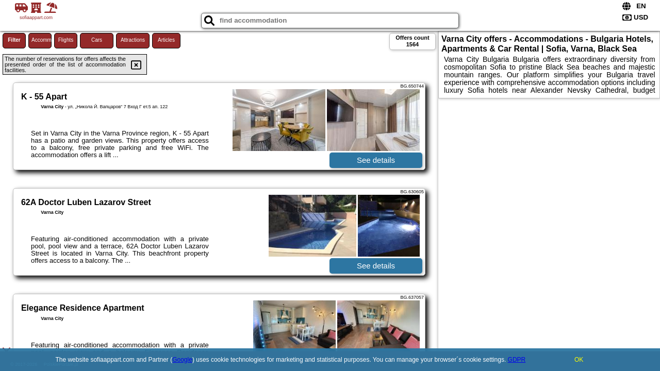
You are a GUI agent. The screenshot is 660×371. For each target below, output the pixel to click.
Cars (96, 40)
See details (376, 160)
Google (182, 359)
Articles (166, 40)
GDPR (517, 359)
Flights (65, 40)
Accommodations (41, 40)
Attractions (133, 40)
